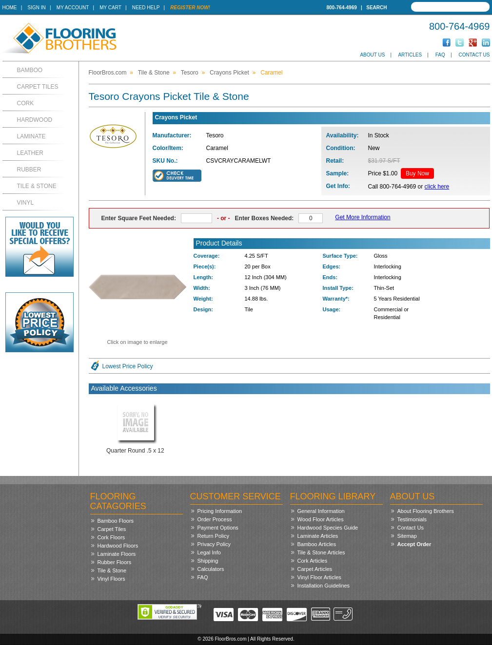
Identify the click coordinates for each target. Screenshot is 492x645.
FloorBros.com (108, 72)
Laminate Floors (117, 554)
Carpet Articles (315, 569)
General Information (321, 511)
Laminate (31, 136)
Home (9, 7)
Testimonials (412, 519)
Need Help (146, 7)
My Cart (110, 7)
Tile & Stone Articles (321, 552)
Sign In (37, 7)
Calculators (210, 569)
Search (376, 7)
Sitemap (407, 536)
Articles (410, 54)
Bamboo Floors (116, 521)
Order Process (214, 519)
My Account (73, 7)
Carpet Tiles (38, 86)
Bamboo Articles (316, 544)
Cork (25, 103)
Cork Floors (111, 537)
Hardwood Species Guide (327, 528)
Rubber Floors (115, 562)
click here (437, 186)
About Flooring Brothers (425, 511)
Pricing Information (219, 511)
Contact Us (474, 54)
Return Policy (213, 536)
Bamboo (30, 70)
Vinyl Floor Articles (319, 577)
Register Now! (190, 7)
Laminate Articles (317, 536)
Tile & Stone (37, 186)
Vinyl (25, 202)
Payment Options (217, 528)
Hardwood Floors (118, 546)
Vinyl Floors (111, 579)
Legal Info (209, 552)
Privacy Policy (214, 544)
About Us (372, 54)
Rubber (29, 169)
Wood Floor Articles (320, 519)
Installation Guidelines (323, 585)
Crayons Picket (229, 72)
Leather (30, 153)
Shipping (207, 561)
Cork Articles (312, 561)
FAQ (440, 54)
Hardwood (35, 119)
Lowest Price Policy (127, 366)
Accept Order (414, 544)
